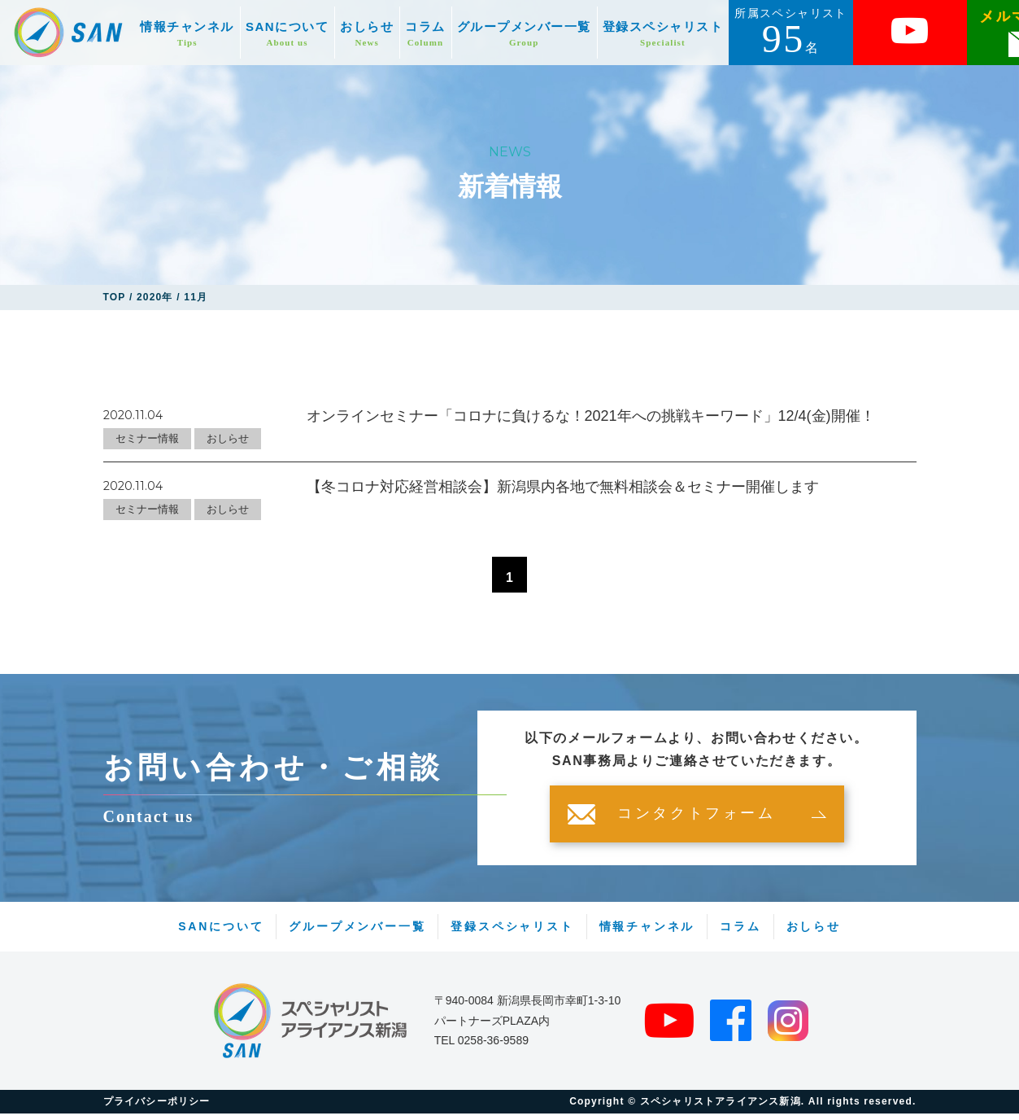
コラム (425, 34)
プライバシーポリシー (157, 1107)
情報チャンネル (187, 34)
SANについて (287, 34)
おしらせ (367, 34)
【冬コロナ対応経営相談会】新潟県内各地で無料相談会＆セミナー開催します (563, 487)
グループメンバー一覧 (524, 34)
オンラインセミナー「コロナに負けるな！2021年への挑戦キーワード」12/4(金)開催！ (591, 416)
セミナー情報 (147, 438)
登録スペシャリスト (663, 34)
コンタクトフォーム (696, 820)
